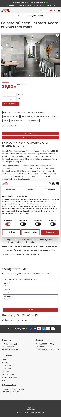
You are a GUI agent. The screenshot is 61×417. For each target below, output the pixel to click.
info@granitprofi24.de (50, 349)
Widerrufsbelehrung (10, 377)
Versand (5, 371)
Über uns (5, 359)
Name (5, 283)
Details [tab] (30, 189)
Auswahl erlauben (30, 232)
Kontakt (5, 362)
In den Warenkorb (10, 104)
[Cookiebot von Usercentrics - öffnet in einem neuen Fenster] (50, 183)
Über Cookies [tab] (50, 189)
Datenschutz (7, 368)
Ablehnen (11, 232)
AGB (3, 380)
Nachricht (7, 296)
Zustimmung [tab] (10, 189)
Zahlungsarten (8, 374)
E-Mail (5, 290)
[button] (21, 2)
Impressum (6, 365)
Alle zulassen (49, 232)
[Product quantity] (10, 99)
